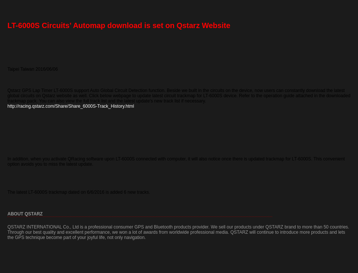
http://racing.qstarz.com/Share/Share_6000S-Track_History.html (70, 106)
